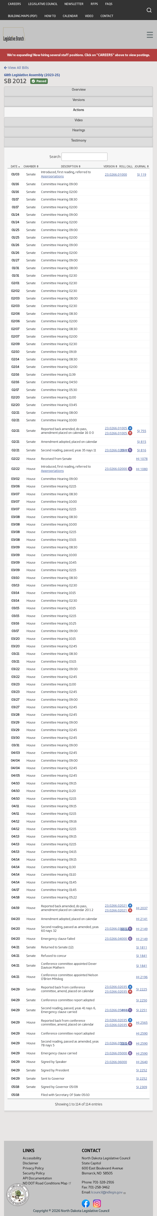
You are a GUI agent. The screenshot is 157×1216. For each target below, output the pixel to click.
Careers (14, 4)
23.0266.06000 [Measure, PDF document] (116, 1070)
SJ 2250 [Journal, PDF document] (141, 1006)
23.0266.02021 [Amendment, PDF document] (118, 907)
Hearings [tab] (78, 130)
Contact (106, 16)
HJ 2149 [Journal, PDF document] (142, 932)
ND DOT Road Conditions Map (47, 1183)
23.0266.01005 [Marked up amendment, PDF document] (118, 434)
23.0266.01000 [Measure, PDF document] (116, 174)
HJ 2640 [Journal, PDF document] (142, 1070)
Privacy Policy (33, 1168)
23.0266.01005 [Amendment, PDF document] (118, 428)
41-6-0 (126, 1016)
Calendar (70, 16)
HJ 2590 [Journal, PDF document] (142, 1041)
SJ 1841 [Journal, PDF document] (141, 960)
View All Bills (16, 67)
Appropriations (52, 176)
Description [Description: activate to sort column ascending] (69, 166)
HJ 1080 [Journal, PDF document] (142, 471)
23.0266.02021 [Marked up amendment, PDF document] (118, 913)
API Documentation (37, 1178)
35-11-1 (126, 452)
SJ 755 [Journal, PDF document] (141, 431)
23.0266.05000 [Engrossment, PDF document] (118, 1015)
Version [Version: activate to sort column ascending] (109, 166)
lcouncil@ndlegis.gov (108, 1192)
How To (50, 16)
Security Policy (34, 1173)
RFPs (94, 4)
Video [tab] (78, 120)
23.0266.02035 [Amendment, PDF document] (118, 991)
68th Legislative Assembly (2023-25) (32, 75)
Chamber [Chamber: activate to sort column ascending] (30, 166)
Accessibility (32, 1158)
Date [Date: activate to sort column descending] (14, 166)
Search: (79, 157)
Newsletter (74, 4)
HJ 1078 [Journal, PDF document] (142, 461)
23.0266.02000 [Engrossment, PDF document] (118, 451)
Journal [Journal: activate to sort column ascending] (140, 166)
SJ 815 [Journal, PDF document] (141, 443)
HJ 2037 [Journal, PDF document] (142, 911)
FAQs (108, 4)
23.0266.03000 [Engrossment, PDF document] (118, 932)
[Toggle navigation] (147, 34)
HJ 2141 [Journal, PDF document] (142, 922)
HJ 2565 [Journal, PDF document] (142, 1029)
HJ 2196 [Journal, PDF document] (142, 981)
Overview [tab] (79, 89)
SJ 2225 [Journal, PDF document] (141, 994)
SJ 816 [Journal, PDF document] (141, 452)
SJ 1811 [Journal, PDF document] (141, 952)
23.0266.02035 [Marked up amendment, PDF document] (118, 996)
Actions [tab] (78, 110)
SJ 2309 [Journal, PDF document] (141, 1095)
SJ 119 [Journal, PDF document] (141, 174)
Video (89, 16)
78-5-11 (126, 1051)
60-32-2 (126, 932)
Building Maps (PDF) (22, 16)
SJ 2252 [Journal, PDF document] (141, 1078)
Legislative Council (43, 4)
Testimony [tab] (78, 140)
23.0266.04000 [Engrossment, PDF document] (118, 942)
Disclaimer (30, 1163)
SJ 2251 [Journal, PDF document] (141, 1016)
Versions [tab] (78, 100)
